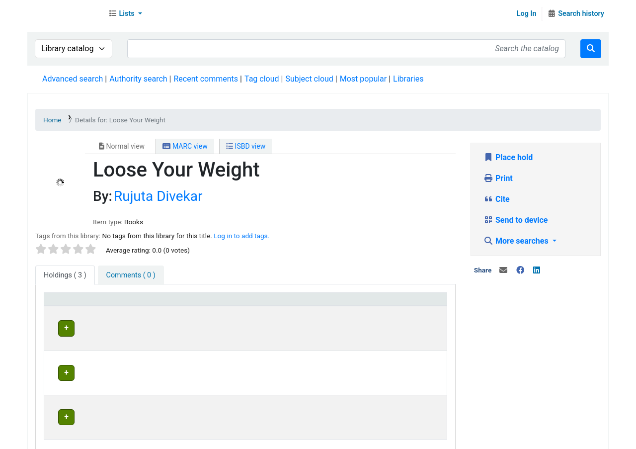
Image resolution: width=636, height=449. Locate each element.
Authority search (138, 79)
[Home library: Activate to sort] (314, 304)
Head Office (166, 327)
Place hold (508, 157)
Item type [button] (65, 303)
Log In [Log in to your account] (527, 13)
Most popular (363, 79)
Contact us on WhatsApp (418, 439)
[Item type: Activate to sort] (90, 304)
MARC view (184, 146)
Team (136, 439)
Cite (496, 199)
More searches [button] (517, 241)
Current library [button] (166, 303)
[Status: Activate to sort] (409, 304)
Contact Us (100, 439)
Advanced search (72, 79)
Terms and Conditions (226, 439)
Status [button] (388, 303)
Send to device (515, 220)
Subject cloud (309, 79)
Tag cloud (261, 79)
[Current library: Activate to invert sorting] (197, 304)
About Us (58, 439)
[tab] (131, 275)
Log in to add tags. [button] (241, 236)
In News (167, 439)
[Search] (590, 48)
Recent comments (205, 79)
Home (52, 120)
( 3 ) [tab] (65, 275)
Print (498, 178)
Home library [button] (285, 303)
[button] (125, 13)
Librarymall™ (65, 14)
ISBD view (245, 146)
